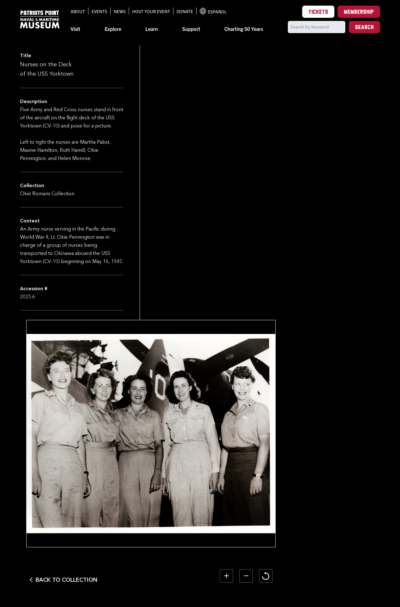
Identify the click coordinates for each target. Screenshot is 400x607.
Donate (185, 11)
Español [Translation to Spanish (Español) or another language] (213, 11)
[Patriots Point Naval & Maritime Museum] (39, 19)
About (78, 11)
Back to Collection (176, 547)
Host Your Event (151, 11)
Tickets (318, 12)
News (120, 11)
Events (99, 11)
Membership (359, 12)
